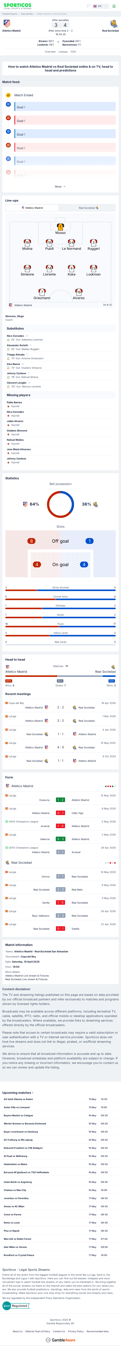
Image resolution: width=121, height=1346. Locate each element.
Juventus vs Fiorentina (16, 1198)
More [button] (60, 186)
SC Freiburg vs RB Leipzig (18, 1139)
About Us (17, 1331)
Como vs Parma (12, 1214)
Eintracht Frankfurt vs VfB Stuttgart (23, 1148)
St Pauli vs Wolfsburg (15, 1156)
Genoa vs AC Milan (14, 1206)
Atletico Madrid (16, 671)
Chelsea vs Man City (15, 1190)
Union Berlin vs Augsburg (18, 1182)
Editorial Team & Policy (37, 1331)
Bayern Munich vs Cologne (18, 1115)
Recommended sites (97, 1331)
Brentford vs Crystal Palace (19, 1255)
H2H (73, 51)
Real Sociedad (105, 671)
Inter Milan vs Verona (15, 1247)
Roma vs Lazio (12, 1222)
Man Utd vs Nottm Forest (17, 1238)
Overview (50, 51)
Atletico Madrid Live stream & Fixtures (27, 975)
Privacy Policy (76, 1331)
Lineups (63, 51)
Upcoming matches (18, 1093)
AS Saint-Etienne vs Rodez (18, 1099)
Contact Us (59, 1331)
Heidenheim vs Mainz (15, 1164)
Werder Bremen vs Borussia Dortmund (25, 1123)
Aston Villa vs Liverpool (17, 1107)
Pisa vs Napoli (11, 1230)
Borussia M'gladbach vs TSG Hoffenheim (26, 1172)
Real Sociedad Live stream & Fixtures (26, 979)
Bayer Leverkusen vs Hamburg (21, 1131)
